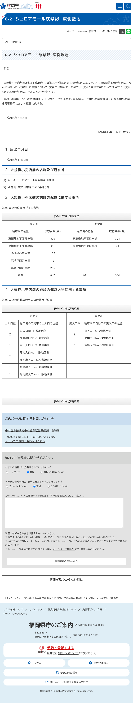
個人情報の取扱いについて (62, 609)
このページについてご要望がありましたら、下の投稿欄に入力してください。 (44, 495)
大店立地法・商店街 (73, 598)
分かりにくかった (59, 486)
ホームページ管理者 (64, 549)
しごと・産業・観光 (43, 598)
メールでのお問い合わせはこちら (25, 441)
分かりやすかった (18, 486)
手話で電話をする (60, 648)
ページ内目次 (13, 42)
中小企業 (58, 598)
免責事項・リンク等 (92, 609)
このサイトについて (13, 609)
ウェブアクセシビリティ (15, 614)
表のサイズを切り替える (66, 216)
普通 (32, 472)
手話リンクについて (68, 653)
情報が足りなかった (53, 472)
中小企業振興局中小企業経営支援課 (27, 430)
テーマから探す (26, 598)
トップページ (11, 598)
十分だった (15, 472)
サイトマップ (35, 609)
